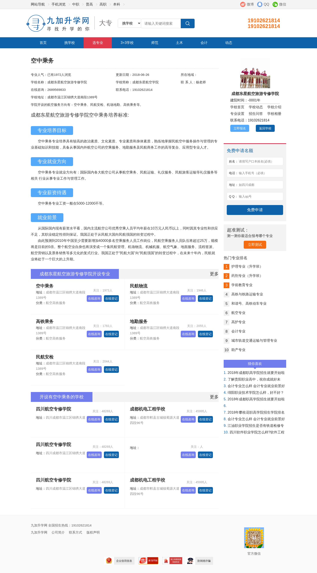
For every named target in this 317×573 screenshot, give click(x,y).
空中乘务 (44, 286)
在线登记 (111, 298)
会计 (204, 43)
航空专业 (234, 313)
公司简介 (58, 532)
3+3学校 (127, 43)
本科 (116, 4)
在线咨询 (94, 298)
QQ (266, 4)
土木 (179, 43)
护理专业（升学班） (243, 266)
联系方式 (75, 532)
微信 (282, 4)
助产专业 (234, 350)
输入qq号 (245, 196)
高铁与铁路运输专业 (243, 294)
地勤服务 (138, 321)
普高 (89, 4)
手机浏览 (59, 4)
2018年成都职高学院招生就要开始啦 (254, 373)
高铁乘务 (44, 321)
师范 (154, 43)
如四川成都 (246, 185)
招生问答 (256, 114)
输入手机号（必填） (253, 173)
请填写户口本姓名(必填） (256, 161)
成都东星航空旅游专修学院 (255, 93)
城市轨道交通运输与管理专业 (250, 340)
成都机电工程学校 (147, 409)
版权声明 (93, 532)
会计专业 (234, 331)
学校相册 (274, 114)
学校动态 (256, 107)
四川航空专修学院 (53, 409)
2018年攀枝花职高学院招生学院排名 (254, 412)
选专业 (97, 43)
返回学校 (265, 128)
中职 (75, 4)
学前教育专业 (238, 285)
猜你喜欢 (255, 365)
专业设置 (237, 114)
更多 (214, 273)
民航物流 (138, 286)
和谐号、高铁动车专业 (245, 303)
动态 (228, 43)
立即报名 (240, 128)
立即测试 (255, 244)
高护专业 (234, 322)
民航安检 (44, 357)
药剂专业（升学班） (243, 276)
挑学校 (69, 43)
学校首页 (237, 107)
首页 (43, 43)
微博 (250, 4)
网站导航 (38, 4)
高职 (103, 4)
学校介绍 (274, 107)
